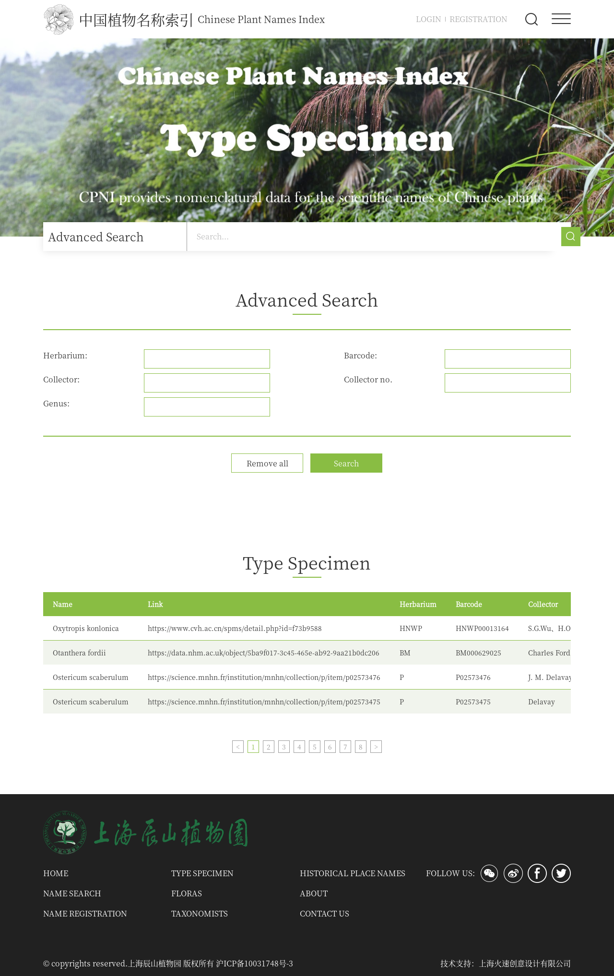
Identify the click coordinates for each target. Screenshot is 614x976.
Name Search (72, 893)
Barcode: (360, 355)
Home (55, 873)
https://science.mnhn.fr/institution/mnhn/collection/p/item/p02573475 (264, 701)
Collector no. (368, 379)
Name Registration (85, 913)
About (314, 893)
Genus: (56, 403)
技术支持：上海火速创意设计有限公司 (505, 963)
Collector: (61, 379)
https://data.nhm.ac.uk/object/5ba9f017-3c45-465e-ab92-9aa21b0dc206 (263, 652)
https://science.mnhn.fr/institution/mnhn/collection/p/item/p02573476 (264, 677)
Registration (478, 18)
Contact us (324, 913)
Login (428, 18)
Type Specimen (202, 873)
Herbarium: (65, 355)
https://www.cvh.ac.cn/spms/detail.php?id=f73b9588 (235, 628)
